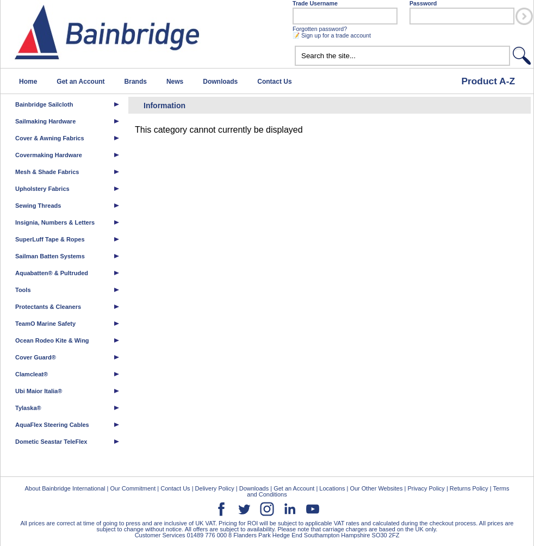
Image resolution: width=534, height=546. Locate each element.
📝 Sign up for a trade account (332, 35)
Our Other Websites (376, 488)
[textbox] (402, 56)
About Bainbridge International (64, 488)
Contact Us (274, 81)
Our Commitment (133, 488)
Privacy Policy (425, 488)
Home (28, 81)
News (174, 81)
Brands (136, 81)
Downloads (220, 81)
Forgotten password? (320, 29)
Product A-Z (488, 81)
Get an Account (80, 81)
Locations (332, 488)
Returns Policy (469, 488)
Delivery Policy (214, 488)
